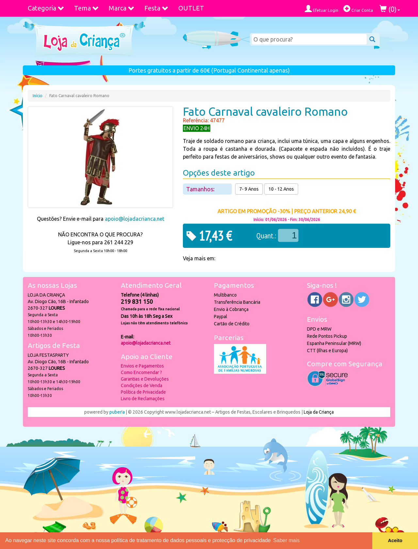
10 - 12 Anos (281, 189)
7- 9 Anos (249, 189)
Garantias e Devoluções (145, 379)
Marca (122, 8)
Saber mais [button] (286, 540)
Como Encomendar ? (141, 372)
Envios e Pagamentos (142, 366)
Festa (156, 8)
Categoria (46, 8)
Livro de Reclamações (143, 398)
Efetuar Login (321, 8)
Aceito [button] (395, 540)
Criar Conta (358, 8)
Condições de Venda (141, 385)
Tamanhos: (201, 189)
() (389, 9)
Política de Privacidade (143, 392)
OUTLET (191, 8)
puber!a (117, 412)
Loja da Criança (319, 412)
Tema (86, 8)
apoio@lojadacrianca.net (134, 219)
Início (37, 96)
